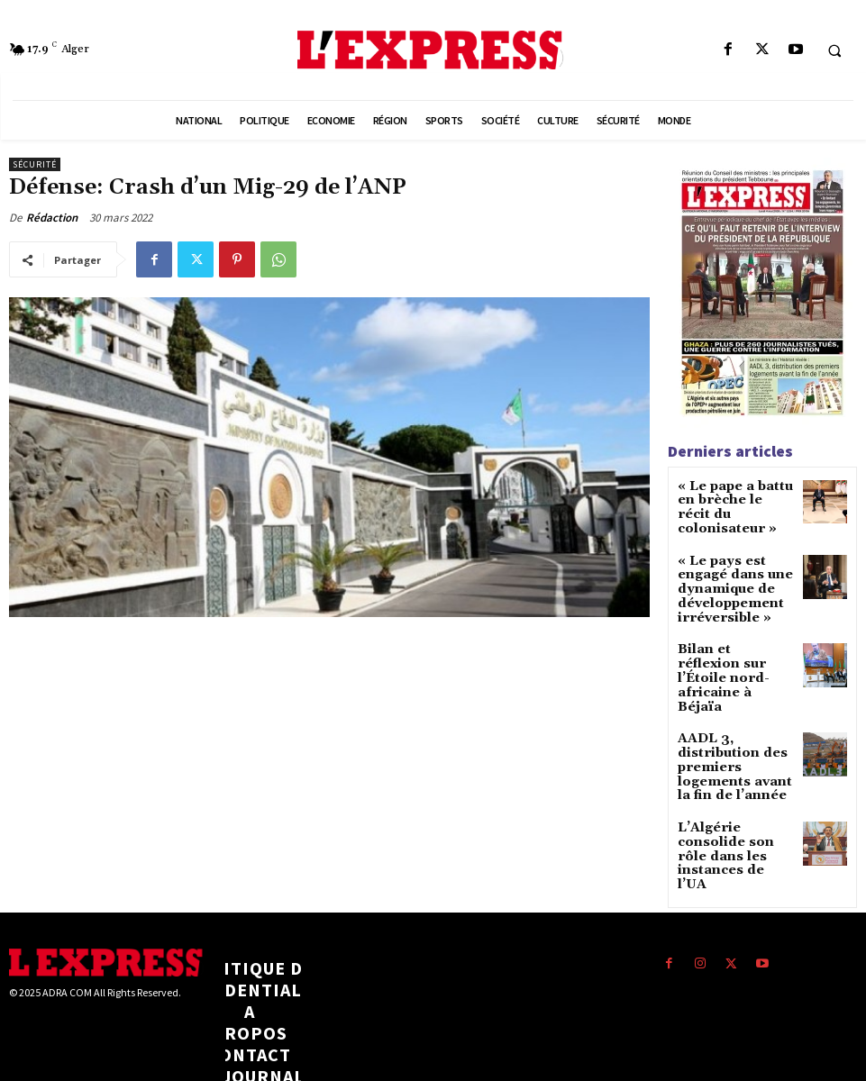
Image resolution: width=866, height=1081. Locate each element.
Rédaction (51, 217)
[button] (834, 50)
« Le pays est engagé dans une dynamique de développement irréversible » (725, 567)
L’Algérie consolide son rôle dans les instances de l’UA (733, 769)
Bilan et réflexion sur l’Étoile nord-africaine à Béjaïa (728, 633)
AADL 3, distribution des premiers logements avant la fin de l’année (735, 703)
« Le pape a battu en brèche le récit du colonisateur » (735, 498)
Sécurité (34, 164)
